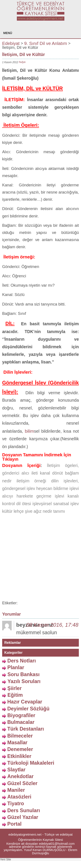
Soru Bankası (23, 674)
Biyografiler (21, 715)
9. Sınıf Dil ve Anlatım (45, 43)
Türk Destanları (25, 729)
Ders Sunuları (23, 810)
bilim (29, 431)
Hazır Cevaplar (24, 702)
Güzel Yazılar (22, 817)
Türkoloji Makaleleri (30, 763)
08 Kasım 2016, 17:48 (52, 625)
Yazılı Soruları (24, 681)
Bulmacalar (20, 722)
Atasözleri (19, 797)
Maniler (16, 790)
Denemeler (20, 749)
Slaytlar (16, 769)
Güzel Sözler (22, 783)
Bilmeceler (20, 735)
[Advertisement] (40, 558)
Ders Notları (21, 661)
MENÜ (7, 33)
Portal (14, 824)
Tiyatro (15, 803)
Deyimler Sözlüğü (28, 708)
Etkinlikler (19, 756)
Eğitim (15, 695)
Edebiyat (11, 43)
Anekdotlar (20, 776)
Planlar (15, 667)
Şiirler (14, 688)
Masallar (17, 742)
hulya (22, 62)
